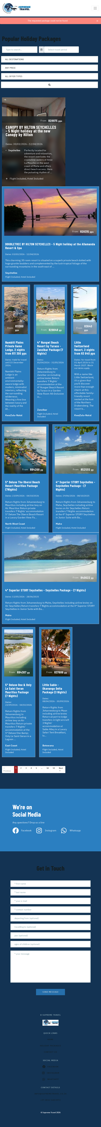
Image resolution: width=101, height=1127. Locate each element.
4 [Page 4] (31, 768)
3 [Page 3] (26, 768)
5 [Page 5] (36, 768)
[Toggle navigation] (95, 8)
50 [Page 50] (48, 768)
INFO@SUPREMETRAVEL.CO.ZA (50, 1094)
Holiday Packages (50, 1046)
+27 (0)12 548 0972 (50, 1100)
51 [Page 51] (54, 768)
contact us (50, 1052)
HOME (50, 1039)
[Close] (97, 21)
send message (50, 992)
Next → (61, 769)
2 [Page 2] (20, 768)
